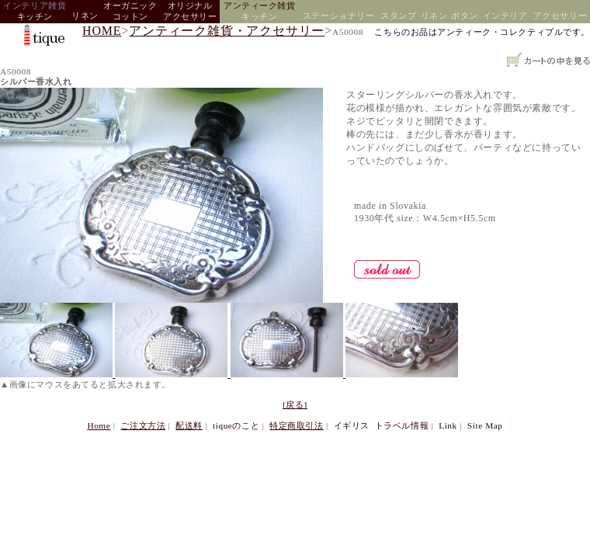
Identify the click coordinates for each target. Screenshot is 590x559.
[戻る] (295, 404)
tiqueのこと (236, 425)
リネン (85, 16)
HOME (101, 30)
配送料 (189, 425)
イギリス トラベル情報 (381, 425)
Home (98, 425)
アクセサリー (560, 16)
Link (448, 425)
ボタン (464, 16)
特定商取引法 (296, 425)
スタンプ (398, 16)
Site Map (485, 425)
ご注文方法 (142, 425)
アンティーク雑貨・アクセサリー (226, 30)
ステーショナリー (338, 16)
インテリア (505, 16)
